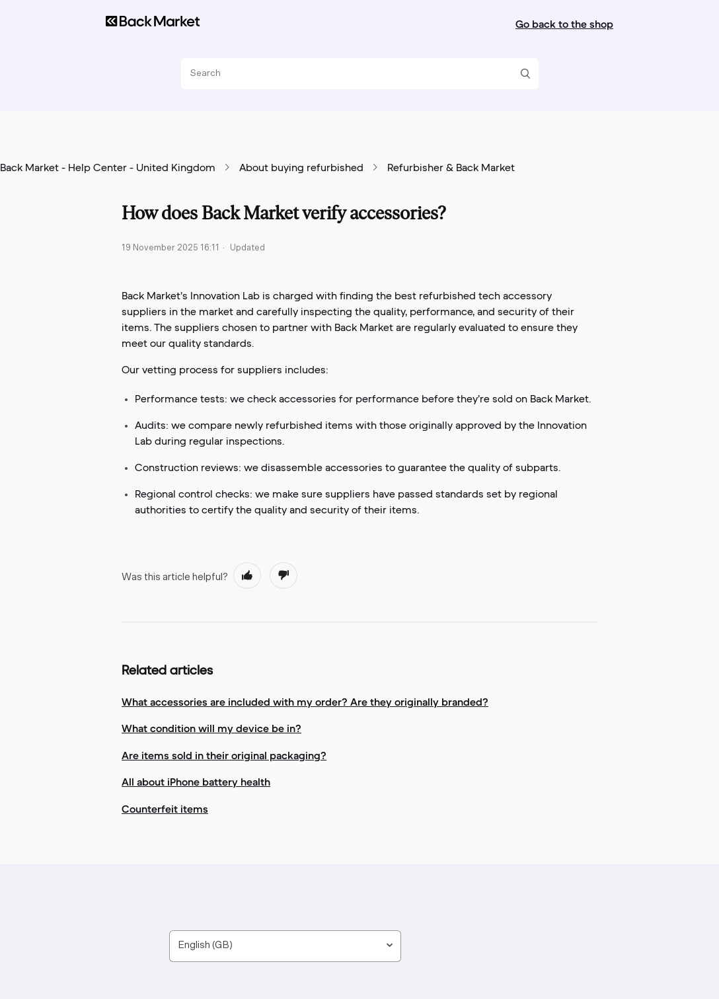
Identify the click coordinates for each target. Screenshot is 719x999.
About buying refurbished (301, 168)
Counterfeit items (165, 808)
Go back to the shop (564, 23)
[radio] (247, 575)
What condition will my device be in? (211, 728)
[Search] (355, 73)
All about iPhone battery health (196, 781)
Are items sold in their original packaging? (224, 755)
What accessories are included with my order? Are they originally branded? (305, 701)
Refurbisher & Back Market (451, 168)
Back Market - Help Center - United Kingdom (107, 168)
